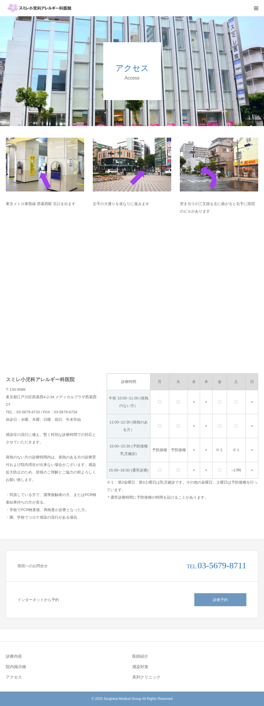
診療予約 (220, 600)
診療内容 (14, 656)
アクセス (14, 677)
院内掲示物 (16, 666)
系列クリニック (146, 677)
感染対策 (140, 666)
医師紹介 (140, 656)
